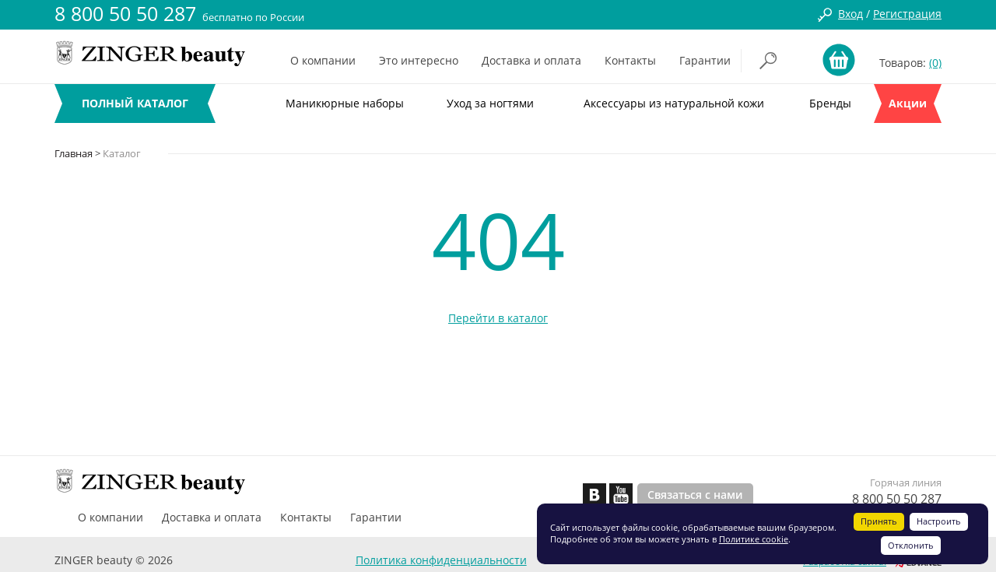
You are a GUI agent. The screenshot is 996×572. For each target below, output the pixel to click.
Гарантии (705, 60)
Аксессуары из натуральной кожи (674, 103)
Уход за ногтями (490, 103)
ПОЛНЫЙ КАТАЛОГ (135, 103)
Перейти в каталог (498, 318)
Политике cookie (753, 539)
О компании (323, 60)
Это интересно (418, 60)
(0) (935, 62)
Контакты (630, 60)
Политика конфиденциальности (441, 560)
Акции (908, 103)
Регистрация (907, 13)
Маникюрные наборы (345, 103)
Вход (850, 13)
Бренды (830, 103)
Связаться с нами (695, 494)
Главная (73, 153)
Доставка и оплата (531, 60)
